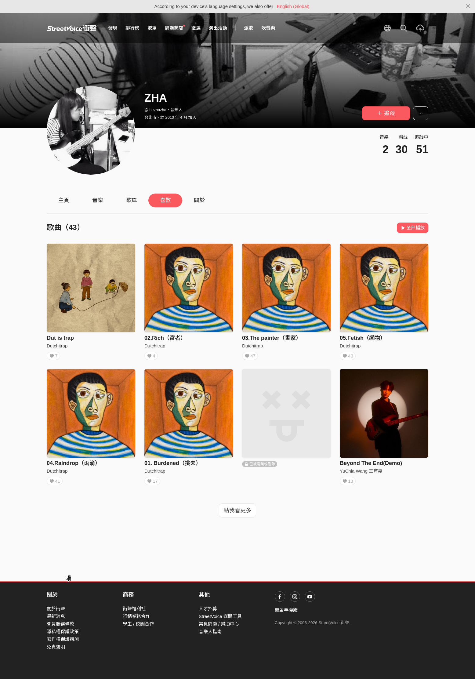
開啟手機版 (286, 610)
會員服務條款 (60, 623)
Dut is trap (60, 338)
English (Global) (293, 6)
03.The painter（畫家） (271, 338)
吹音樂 (268, 28)
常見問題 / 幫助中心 (219, 623)
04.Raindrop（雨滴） (73, 465)
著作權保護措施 (63, 639)
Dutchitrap (57, 345)
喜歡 (165, 200)
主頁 (63, 200)
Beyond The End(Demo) (371, 465)
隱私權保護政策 (63, 631)
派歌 (248, 28)
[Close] (468, 6)
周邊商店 (175, 28)
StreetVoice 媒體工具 (220, 616)
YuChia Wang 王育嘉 (361, 473)
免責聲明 (56, 646)
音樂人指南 (210, 631)
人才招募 (208, 608)
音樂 (97, 200)
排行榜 (132, 28)
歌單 (152, 28)
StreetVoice (72, 28)
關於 (199, 200)
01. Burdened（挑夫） (172, 465)
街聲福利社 (134, 608)
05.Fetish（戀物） (363, 338)
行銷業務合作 (136, 616)
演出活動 (218, 28)
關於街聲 (56, 608)
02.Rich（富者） (165, 338)
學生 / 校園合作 (138, 623)
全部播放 (413, 227)
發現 (112, 28)
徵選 (196, 28)
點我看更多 (237, 515)
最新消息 (56, 616)
